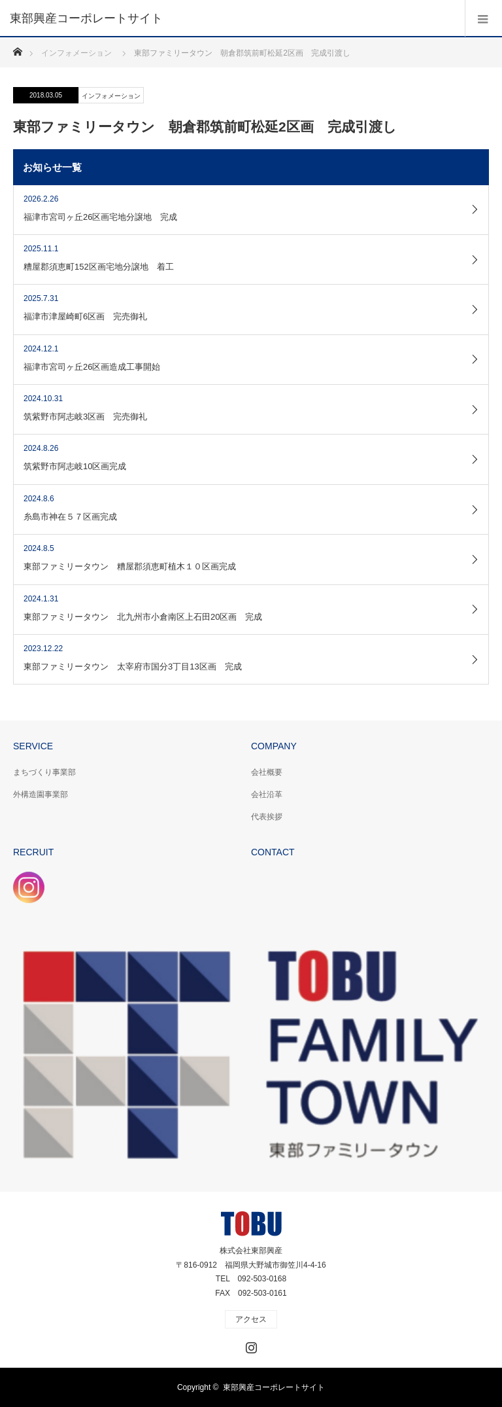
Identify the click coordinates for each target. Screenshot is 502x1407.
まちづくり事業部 (44, 772)
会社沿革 (266, 794)
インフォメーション (111, 95)
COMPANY (274, 746)
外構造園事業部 (40, 794)
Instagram (249, 1345)
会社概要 (266, 772)
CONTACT (273, 852)
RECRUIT (33, 852)
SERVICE (33, 746)
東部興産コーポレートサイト (274, 1387)
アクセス (251, 1319)
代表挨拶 (266, 816)
